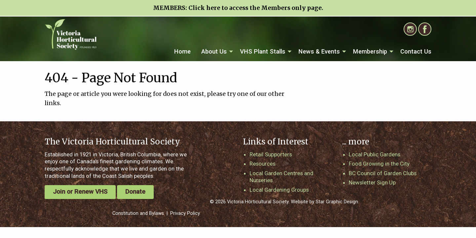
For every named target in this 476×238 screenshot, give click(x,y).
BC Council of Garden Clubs (382, 173)
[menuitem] (182, 52)
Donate (135, 191)
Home (182, 51)
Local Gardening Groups (279, 189)
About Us (214, 51)
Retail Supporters (271, 154)
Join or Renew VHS (80, 191)
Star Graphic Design (337, 202)
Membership (370, 51)
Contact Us (415, 51)
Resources (262, 163)
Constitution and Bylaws (138, 213)
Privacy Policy (185, 213)
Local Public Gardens (374, 154)
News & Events (319, 51)
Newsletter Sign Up (372, 182)
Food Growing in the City (379, 163)
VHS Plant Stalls (262, 51)
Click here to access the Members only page (255, 8)
